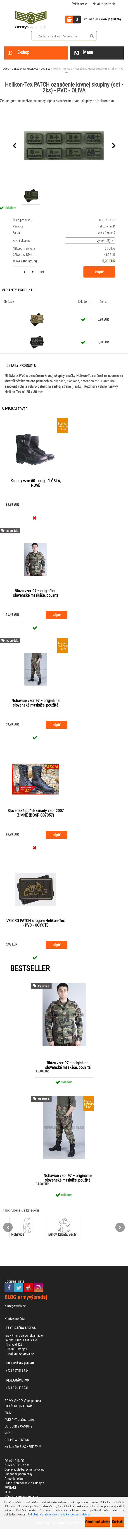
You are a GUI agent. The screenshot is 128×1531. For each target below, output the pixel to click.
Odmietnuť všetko (97, 1522)
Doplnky (45, 68)
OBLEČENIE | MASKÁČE (25, 68)
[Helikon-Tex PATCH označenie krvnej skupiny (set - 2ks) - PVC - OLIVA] (64, 145)
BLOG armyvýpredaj (26, 1299)
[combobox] (90, 240)
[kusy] (24, 271)
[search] (92, 36)
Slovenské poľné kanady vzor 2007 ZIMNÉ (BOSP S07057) (35, 814)
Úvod (6, 68)
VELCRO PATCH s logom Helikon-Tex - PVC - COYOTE (35, 924)
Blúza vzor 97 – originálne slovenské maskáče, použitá (35, 593)
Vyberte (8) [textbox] (103, 241)
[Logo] (31, 19)
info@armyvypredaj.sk (20, 1355)
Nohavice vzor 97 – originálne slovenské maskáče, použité (35, 703)
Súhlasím (118, 1522)
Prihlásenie (79, 4)
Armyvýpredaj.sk (15, 1307)
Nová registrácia (104, 4)
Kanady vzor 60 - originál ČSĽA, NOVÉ (36, 483)
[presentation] (14, 146)
